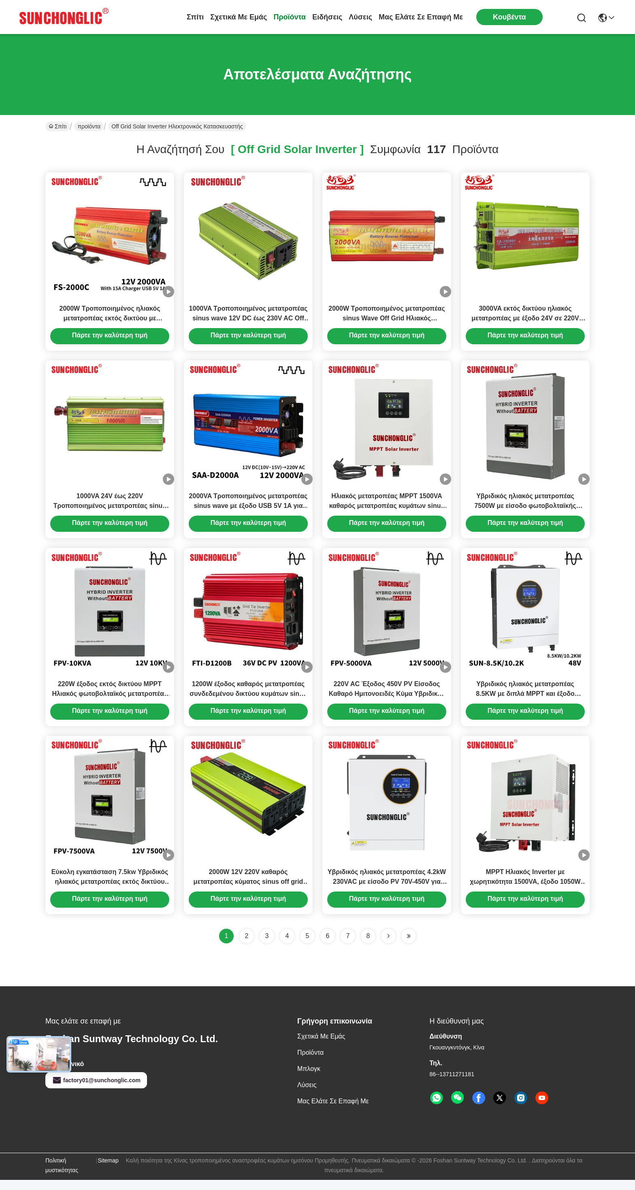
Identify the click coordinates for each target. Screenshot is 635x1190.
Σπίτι (195, 17)
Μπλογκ (308, 1078)
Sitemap (108, 1170)
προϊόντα (289, 17)
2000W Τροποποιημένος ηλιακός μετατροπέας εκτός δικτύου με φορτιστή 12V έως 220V (110, 320)
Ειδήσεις (327, 17)
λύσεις (360, 17)
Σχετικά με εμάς (238, 17)
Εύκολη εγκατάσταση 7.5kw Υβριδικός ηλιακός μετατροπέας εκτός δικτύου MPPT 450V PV (109, 892)
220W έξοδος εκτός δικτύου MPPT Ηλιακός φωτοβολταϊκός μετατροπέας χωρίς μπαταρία (110, 701)
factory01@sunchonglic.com (96, 1090)
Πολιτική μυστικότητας (61, 1175)
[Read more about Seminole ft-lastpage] (408, 946)
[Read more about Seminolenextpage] (388, 946)
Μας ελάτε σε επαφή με (421, 17)
